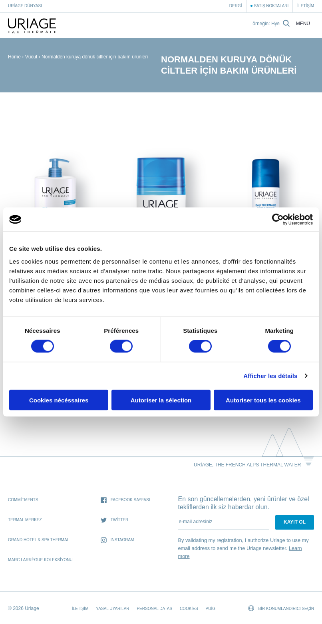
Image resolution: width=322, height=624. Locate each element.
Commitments (23, 500)
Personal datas (154, 608)
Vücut (31, 57)
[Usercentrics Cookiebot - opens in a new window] (278, 220)
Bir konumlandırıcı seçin (281, 608)
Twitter (114, 520)
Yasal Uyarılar (112, 608)
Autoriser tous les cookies (263, 399)
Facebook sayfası (125, 500)
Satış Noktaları (271, 6)
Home (14, 57)
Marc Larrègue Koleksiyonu (40, 560)
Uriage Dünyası (25, 6)
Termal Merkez (25, 520)
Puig (210, 608)
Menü (303, 23)
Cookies (189, 608)
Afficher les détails (270, 375)
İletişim (305, 6)
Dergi (235, 6)
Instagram (117, 540)
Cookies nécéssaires (58, 399)
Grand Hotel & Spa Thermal (38, 540)
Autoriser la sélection (161, 399)
